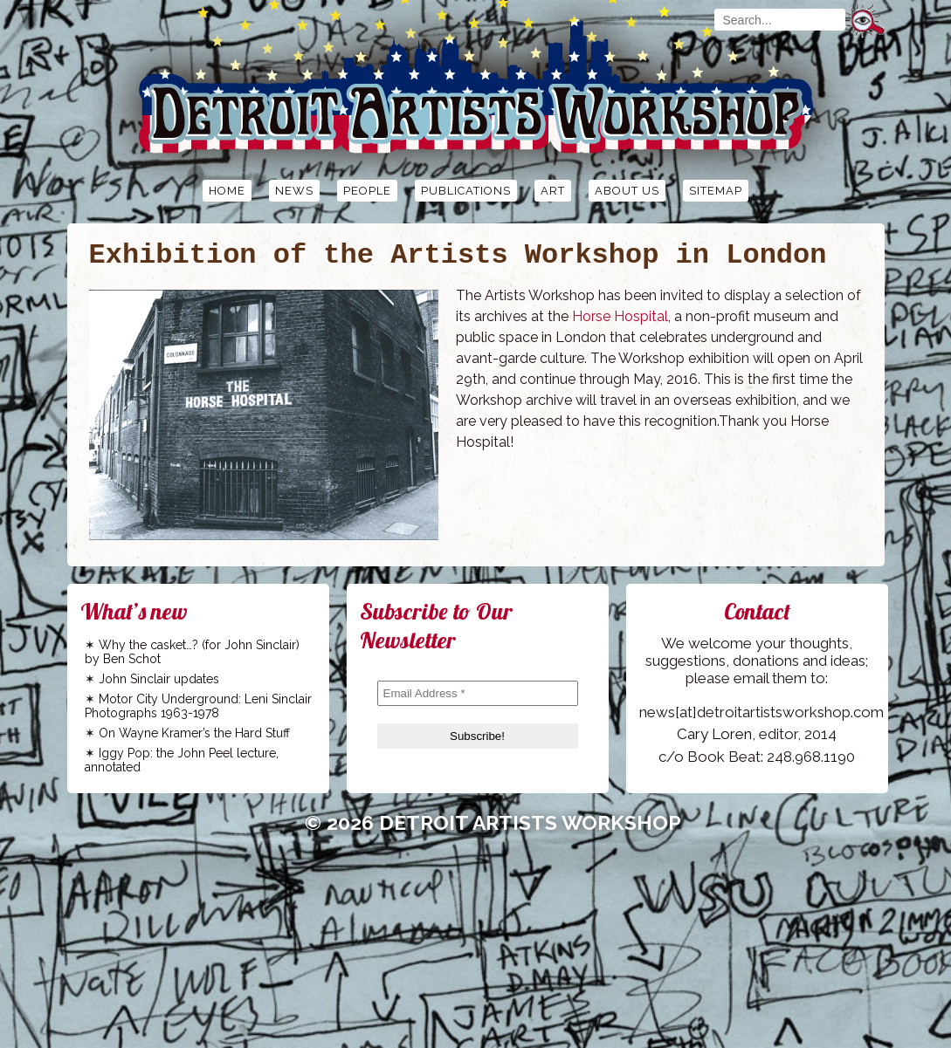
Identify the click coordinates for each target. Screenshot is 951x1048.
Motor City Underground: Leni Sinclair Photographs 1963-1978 (198, 706)
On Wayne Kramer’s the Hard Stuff (194, 733)
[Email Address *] (477, 693)
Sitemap (715, 190)
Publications (466, 190)
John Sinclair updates (159, 679)
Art (553, 190)
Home (227, 190)
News (294, 190)
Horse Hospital (620, 316)
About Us (627, 190)
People (367, 190)
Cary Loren (714, 734)
